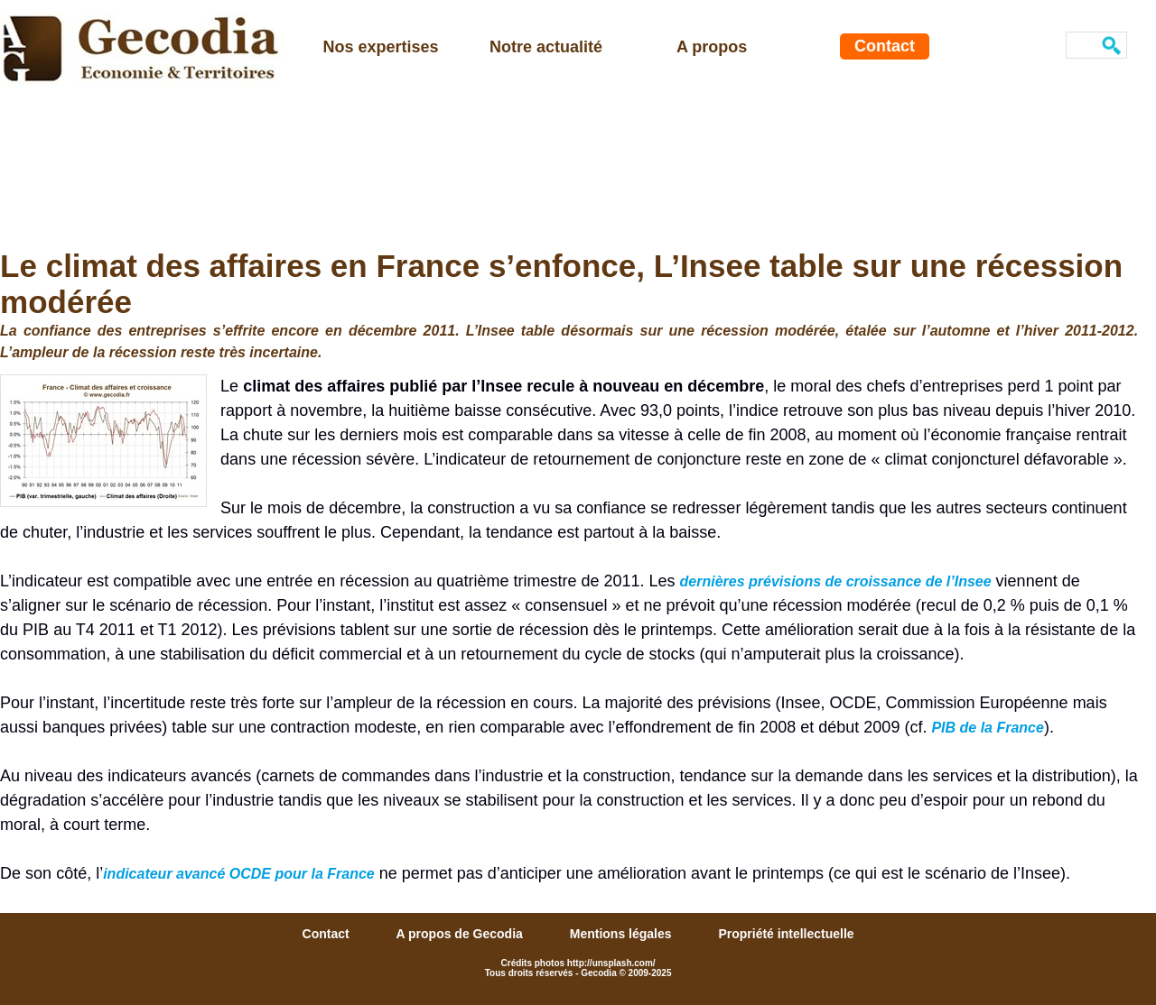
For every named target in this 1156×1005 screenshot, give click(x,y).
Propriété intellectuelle (785, 934)
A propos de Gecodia (461, 934)
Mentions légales (623, 934)
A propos (711, 47)
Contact (884, 46)
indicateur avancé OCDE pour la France (239, 873)
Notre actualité (545, 47)
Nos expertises (381, 47)
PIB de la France (987, 727)
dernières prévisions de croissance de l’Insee (836, 581)
